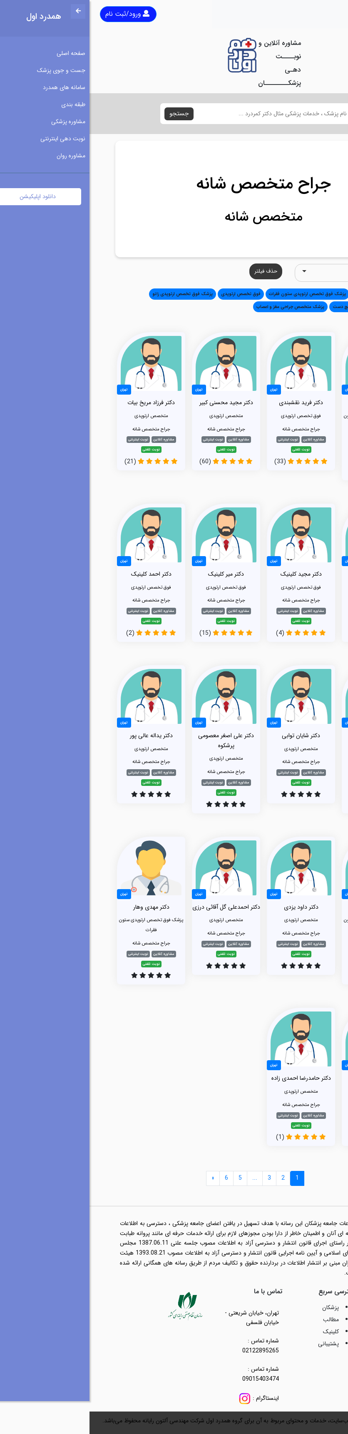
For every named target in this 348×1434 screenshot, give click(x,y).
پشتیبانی (239, 1343)
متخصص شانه (174, 217)
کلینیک (241, 1331)
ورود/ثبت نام (38, 14)
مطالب (241, 1319)
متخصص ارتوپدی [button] (281, 294)
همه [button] (310, 294)
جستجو (89, 114)
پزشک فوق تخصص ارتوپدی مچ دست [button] (278, 306)
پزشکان (241, 1307)
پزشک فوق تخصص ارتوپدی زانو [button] (93, 294)
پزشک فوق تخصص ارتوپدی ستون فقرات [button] (217, 294)
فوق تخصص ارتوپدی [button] (151, 294)
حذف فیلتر (176, 271)
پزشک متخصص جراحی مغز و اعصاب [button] (201, 306)
